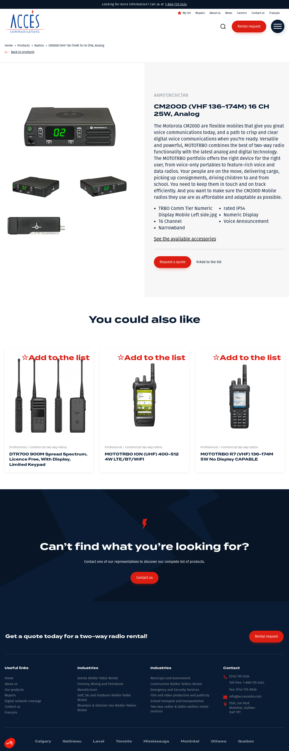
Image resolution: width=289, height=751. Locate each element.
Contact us (258, 13)
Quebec (246, 741)
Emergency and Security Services (174, 690)
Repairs (200, 13)
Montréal (190, 741)
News (228, 13)
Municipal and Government (170, 678)
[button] (172, 262)
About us (215, 13)
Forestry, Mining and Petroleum (100, 684)
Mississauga (156, 741)
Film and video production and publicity (179, 695)
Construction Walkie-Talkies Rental (176, 684)
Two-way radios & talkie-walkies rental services (179, 709)
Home (9, 678)
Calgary (43, 741)
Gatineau (72, 741)
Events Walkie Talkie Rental (97, 678)
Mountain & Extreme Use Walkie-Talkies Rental (106, 708)
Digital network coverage (23, 701)
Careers (242, 13)
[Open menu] (277, 26)
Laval (98, 741)
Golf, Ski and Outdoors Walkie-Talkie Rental (104, 697)
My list (187, 13)
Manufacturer (87, 690)
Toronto (124, 741)
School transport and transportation (177, 701)
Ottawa (218, 741)
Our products (14, 690)
